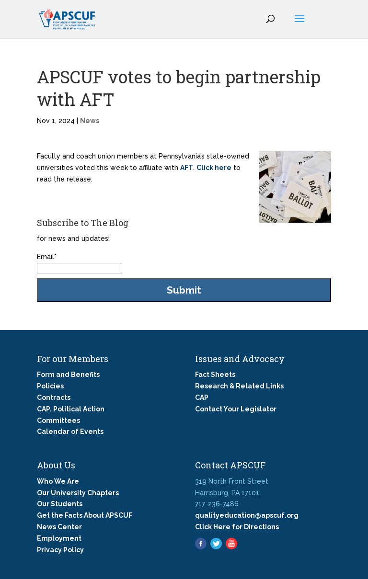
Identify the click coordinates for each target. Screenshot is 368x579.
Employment (59, 538)
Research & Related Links (239, 386)
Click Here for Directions (237, 527)
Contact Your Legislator (235, 409)
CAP (201, 397)
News (89, 121)
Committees (58, 420)
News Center (59, 527)
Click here (213, 167)
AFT (186, 167)
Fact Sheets (215, 374)
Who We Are (58, 481)
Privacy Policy (60, 550)
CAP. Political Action (70, 409)
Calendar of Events (70, 431)
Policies (50, 386)
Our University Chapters (78, 493)
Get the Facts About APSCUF (84, 515)
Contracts (53, 397)
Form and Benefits (68, 374)
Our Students (59, 504)
